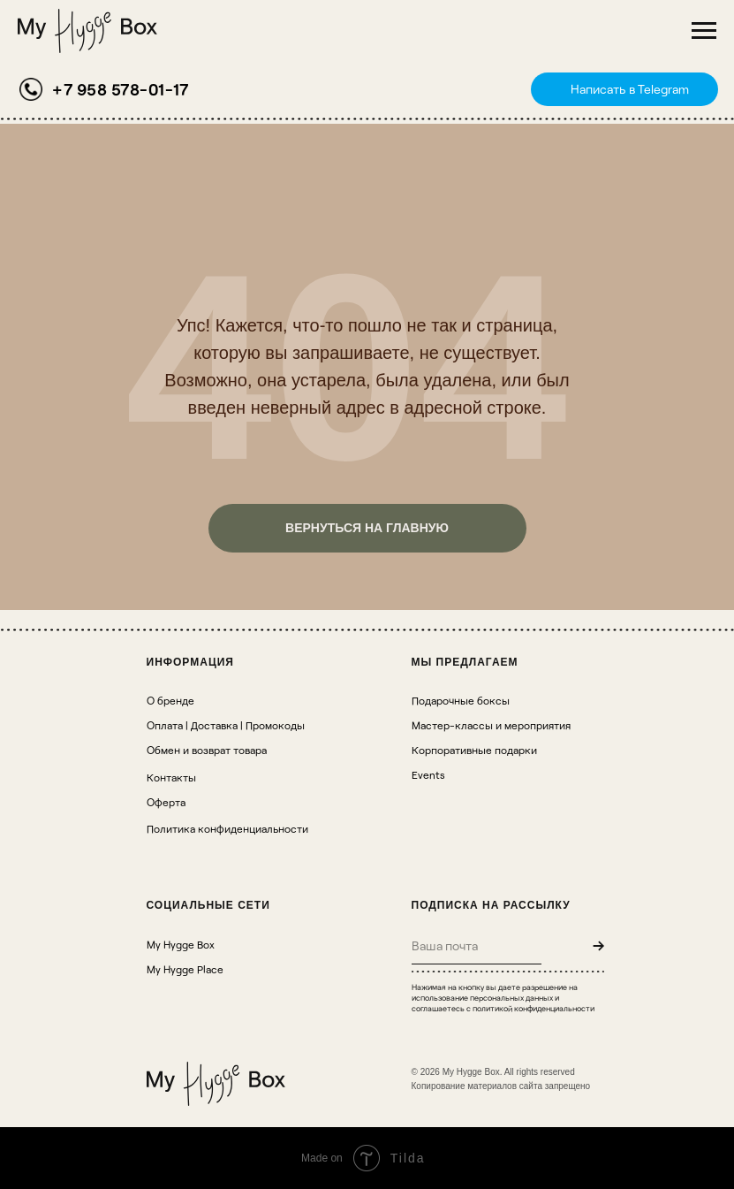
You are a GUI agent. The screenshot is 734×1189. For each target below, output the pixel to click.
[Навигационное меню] (704, 31)
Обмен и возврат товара (207, 749)
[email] (476, 945)
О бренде (170, 700)
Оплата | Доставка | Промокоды (226, 725)
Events (428, 774)
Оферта (166, 802)
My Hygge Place (185, 969)
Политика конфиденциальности (227, 828)
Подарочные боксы (461, 700)
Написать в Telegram (630, 88)
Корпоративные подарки (474, 749)
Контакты (171, 777)
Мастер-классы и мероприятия (491, 725)
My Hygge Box (181, 944)
